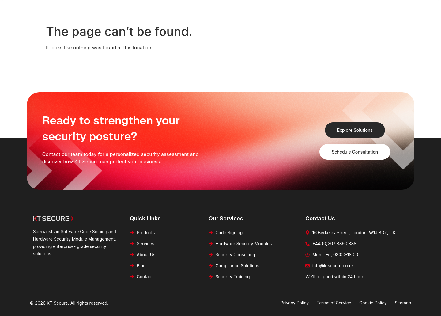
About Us (252, 9)
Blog (278, 9)
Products (192, 9)
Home (164, 9)
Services (221, 9)
